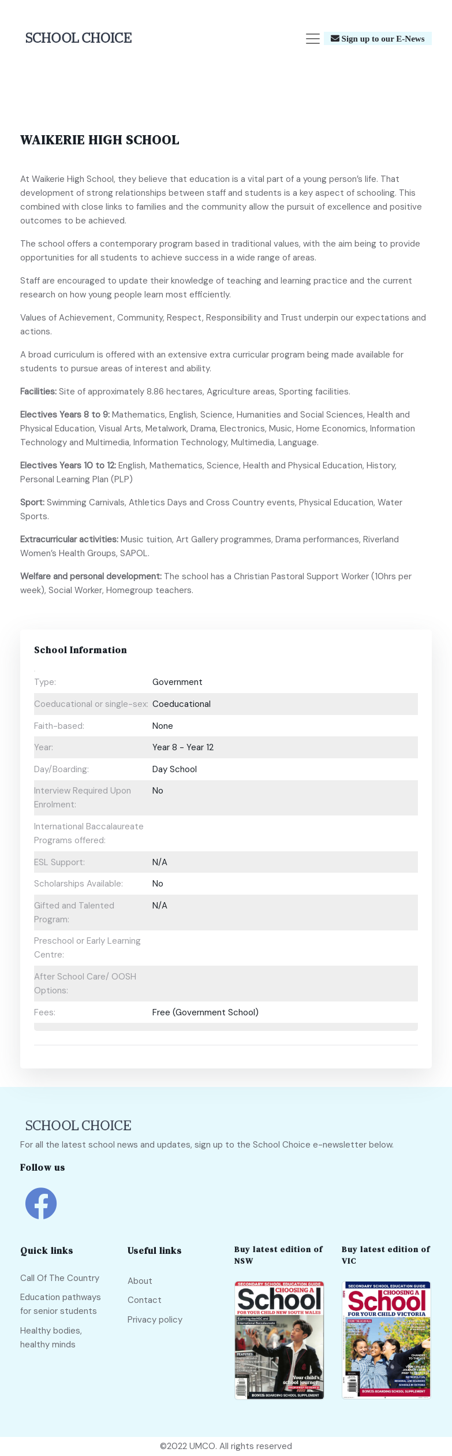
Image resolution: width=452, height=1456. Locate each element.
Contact (145, 1300)
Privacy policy (155, 1319)
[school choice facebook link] (40, 1212)
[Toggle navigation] (313, 39)
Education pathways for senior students (60, 1304)
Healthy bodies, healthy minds (51, 1337)
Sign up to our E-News (382, 39)
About (140, 1281)
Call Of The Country (59, 1278)
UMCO (202, 1447)
